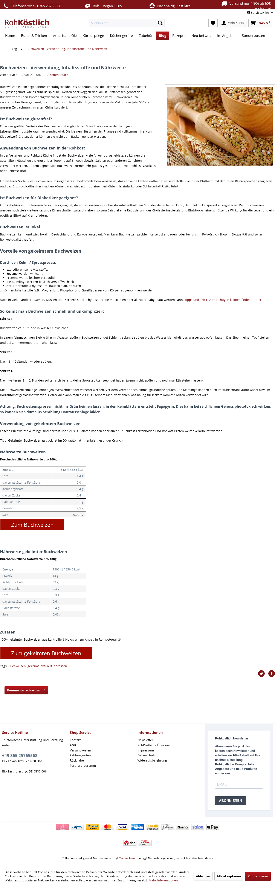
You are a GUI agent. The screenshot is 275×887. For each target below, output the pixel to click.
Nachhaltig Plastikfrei (169, 6)
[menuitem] (127, 23)
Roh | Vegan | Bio (103, 6)
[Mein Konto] (233, 23)
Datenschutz (147, 755)
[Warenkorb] (260, 23)
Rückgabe (77, 760)
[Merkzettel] (213, 23)
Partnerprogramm (83, 765)
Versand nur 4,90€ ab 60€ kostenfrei (245, 6)
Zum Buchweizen (32, 524)
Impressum (146, 750)
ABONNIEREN (230, 801)
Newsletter (145, 740)
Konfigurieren (258, 876)
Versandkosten (80, 750)
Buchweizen (17, 666)
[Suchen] (160, 23)
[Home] (10, 36)
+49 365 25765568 (19, 755)
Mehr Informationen (163, 880)
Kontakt (75, 740)
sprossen (60, 666)
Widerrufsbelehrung (152, 760)
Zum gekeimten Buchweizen (46, 653)
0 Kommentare (57, 75)
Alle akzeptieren (229, 876)
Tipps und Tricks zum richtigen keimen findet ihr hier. (223, 300)
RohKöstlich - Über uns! (154, 745)
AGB (73, 745)
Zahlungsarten (80, 755)
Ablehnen (203, 876)
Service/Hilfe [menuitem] (258, 13)
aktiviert (46, 666)
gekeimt (33, 666)
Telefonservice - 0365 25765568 (31, 6)
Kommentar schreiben (26, 689)
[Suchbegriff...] (127, 23)
